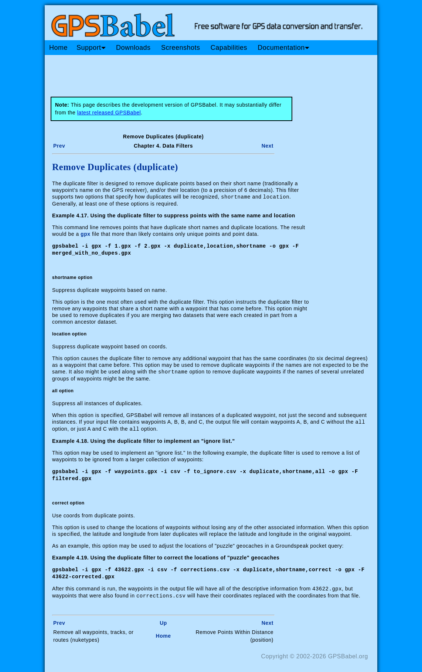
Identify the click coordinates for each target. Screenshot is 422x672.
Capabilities (229, 47)
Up (163, 618)
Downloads (133, 47)
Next (267, 146)
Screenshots (180, 47)
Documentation (283, 47)
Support (91, 47)
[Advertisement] (185, 73)
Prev (59, 146)
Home (58, 47)
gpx (85, 234)
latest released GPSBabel (109, 113)
